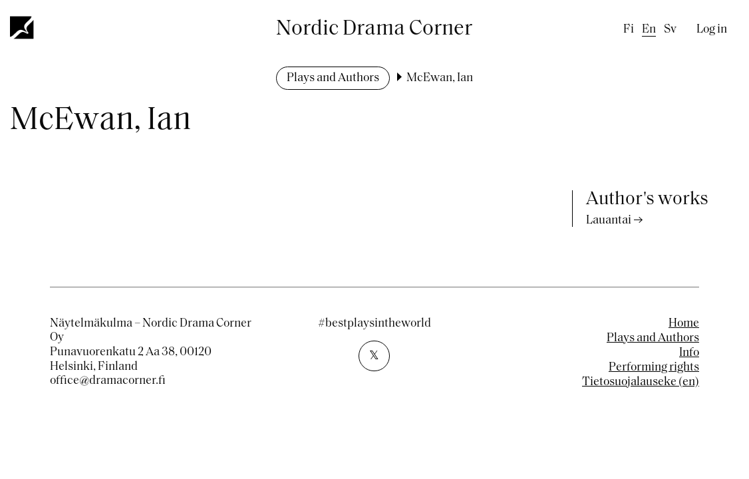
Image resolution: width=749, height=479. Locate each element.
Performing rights (654, 367)
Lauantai (608, 220)
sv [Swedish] (670, 29)
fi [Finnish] (628, 29)
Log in (711, 29)
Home (684, 323)
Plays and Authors (333, 78)
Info (689, 353)
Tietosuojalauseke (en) (640, 382)
